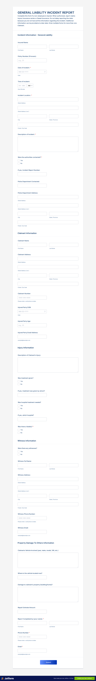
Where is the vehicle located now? (30, 573)
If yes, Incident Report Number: (29, 170)
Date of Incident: (24, 68)
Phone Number (24, 633)
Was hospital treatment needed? (29, 402)
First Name (20, 50)
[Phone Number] (32, 637)
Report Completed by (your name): (31, 619)
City (19, 120)
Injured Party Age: (24, 321)
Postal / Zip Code (22, 128)
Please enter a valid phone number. (27, 301)
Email (20, 646)
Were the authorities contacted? (30, 157)
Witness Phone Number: (26, 514)
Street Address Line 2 (23, 111)
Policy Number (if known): (27, 56)
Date (19, 75)
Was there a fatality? (25, 427)
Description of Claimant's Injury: (29, 355)
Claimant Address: (24, 254)
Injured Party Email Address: (28, 332)
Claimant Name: (23, 241)
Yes (21, 160)
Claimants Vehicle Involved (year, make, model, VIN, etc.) (38, 550)
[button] (45, 72)
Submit (48, 662)
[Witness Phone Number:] (32, 518)
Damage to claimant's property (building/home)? (35, 585)
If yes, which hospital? (26, 415)
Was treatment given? (25, 378)
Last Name (52, 50)
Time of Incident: (24, 81)
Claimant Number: (24, 293)
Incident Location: (25, 95)
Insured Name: (23, 42)
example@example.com (24, 340)
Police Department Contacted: (29, 181)
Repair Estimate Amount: (27, 607)
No (21, 163)
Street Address (22, 103)
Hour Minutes (21, 89)
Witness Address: (24, 475)
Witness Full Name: (25, 461)
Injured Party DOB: (24, 307)
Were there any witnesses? (27, 448)
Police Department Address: (28, 193)
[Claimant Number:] (32, 298)
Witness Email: (23, 528)
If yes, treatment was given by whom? (31, 391)
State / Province (53, 120)
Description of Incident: (27, 134)
